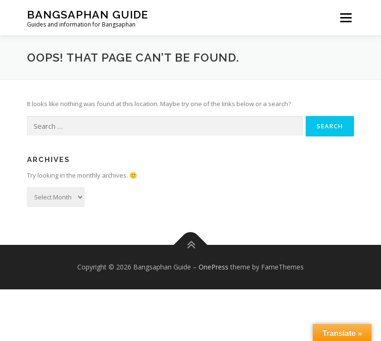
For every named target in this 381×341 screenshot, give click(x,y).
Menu (345, 17)
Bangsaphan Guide (87, 14)
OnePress (213, 266)
